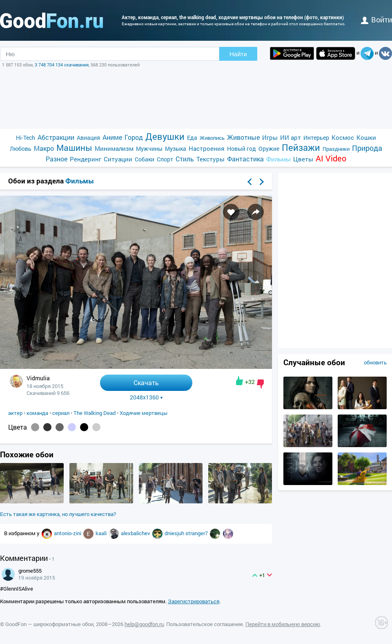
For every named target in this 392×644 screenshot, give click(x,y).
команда (37, 413)
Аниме (112, 137)
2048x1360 (146, 397)
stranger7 (197, 533)
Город (134, 137)
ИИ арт (290, 137)
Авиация (88, 137)
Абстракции (56, 137)
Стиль (185, 158)
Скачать (146, 382)
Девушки (165, 136)
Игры (270, 137)
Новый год (241, 148)
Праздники (336, 148)
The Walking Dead (95, 413)
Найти (238, 54)
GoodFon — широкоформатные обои (49, 624)
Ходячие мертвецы (143, 413)
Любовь (20, 148)
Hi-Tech (25, 137)
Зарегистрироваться (193, 601)
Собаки (144, 159)
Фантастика (245, 158)
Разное (56, 158)
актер (15, 413)
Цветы (303, 159)
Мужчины (149, 148)
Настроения (207, 148)
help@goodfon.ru (144, 624)
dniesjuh (175, 533)
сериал (60, 413)
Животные (243, 137)
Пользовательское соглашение (204, 624)
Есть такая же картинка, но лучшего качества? (58, 514)
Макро (44, 148)
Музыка (175, 148)
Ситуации (118, 159)
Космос (343, 137)
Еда (192, 137)
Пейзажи (301, 147)
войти (376, 19)
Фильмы (278, 159)
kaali (102, 533)
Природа (367, 148)
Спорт (165, 159)
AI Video (331, 158)
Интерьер (316, 137)
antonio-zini (68, 533)
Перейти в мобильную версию (282, 624)
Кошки (366, 137)
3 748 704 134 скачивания (62, 65)
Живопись (212, 137)
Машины (74, 147)
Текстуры (210, 159)
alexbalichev (136, 533)
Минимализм (114, 148)
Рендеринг (85, 159)
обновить (375, 362)
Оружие (268, 148)
